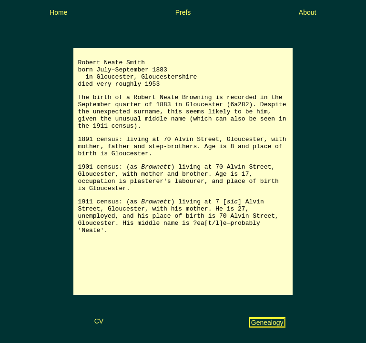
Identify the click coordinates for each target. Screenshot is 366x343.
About (307, 12)
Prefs (183, 12)
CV (98, 321)
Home (58, 12)
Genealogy (267, 322)
